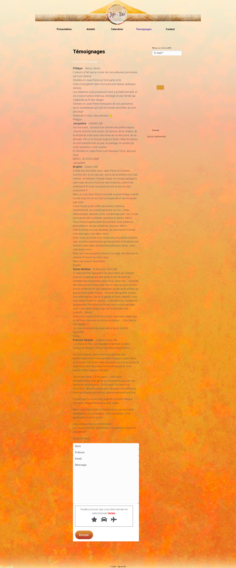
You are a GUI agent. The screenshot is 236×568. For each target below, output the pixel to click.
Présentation (64, 29)
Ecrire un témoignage (85, 61)
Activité (91, 29)
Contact (170, 29)
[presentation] (165, 70)
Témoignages (144, 29)
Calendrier (117, 29)
